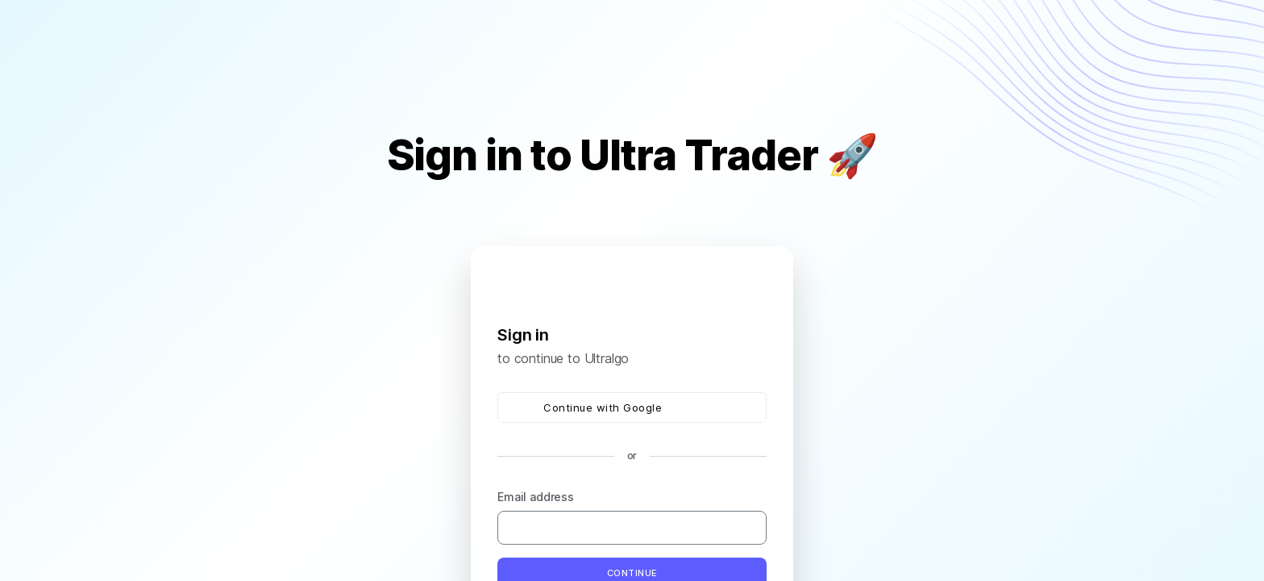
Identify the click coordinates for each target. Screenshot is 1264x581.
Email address (535, 497)
